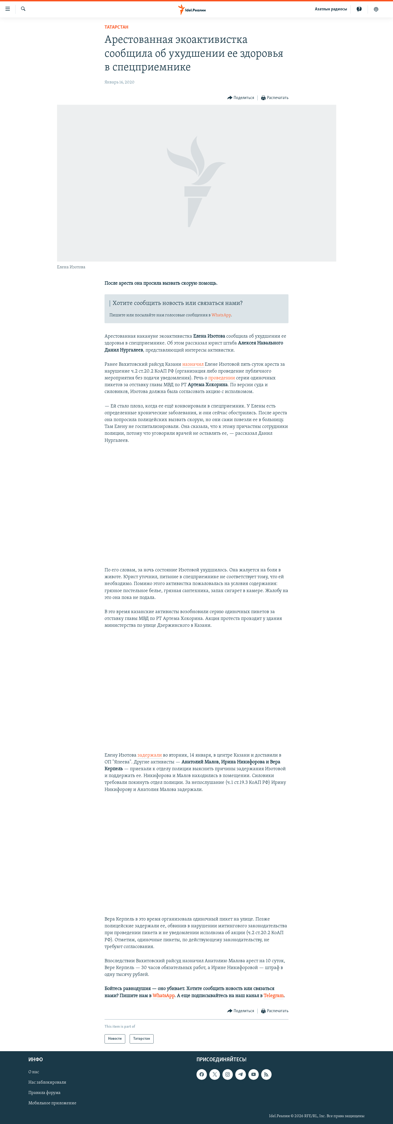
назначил (193, 364)
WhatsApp (221, 315)
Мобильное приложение (52, 1103)
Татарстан (116, 27)
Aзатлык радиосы (331, 9)
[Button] (240, 98)
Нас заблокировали (47, 1082)
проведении (222, 378)
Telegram (274, 996)
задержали (150, 755)
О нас (33, 1072)
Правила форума (44, 1093)
